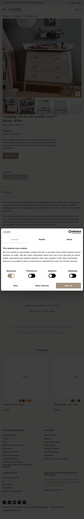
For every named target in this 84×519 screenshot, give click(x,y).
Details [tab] (42, 239)
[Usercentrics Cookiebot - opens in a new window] (70, 232)
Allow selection (42, 286)
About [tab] (69, 239)
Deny (15, 286)
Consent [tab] (14, 239)
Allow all (68, 286)
